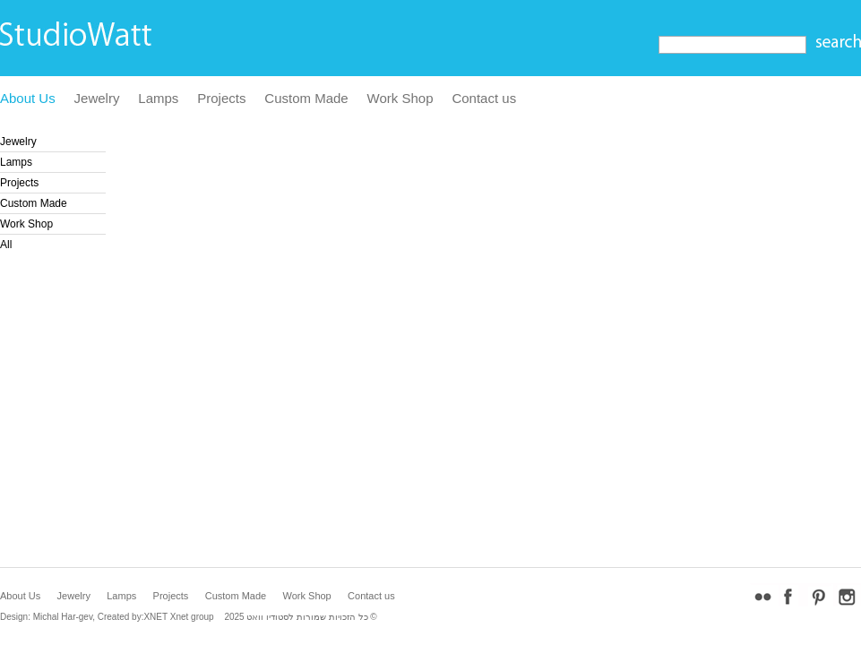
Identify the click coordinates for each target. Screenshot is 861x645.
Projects (221, 98)
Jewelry (97, 98)
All (6, 244)
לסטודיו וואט (270, 617)
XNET (155, 617)
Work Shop (400, 98)
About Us (28, 98)
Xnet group (192, 617)
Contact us (484, 98)
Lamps (158, 98)
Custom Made (306, 98)
